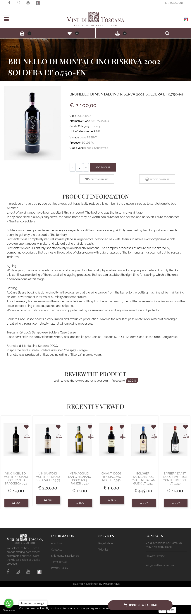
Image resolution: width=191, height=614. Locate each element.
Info (171, 609)
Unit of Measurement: (83, 131)
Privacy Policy (59, 567)
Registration (105, 543)
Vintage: (75, 137)
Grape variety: (78, 147)
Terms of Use (59, 561)
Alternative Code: (80, 121)
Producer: (75, 142)
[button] (174, 2)
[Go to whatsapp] (8, 603)
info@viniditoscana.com (160, 565)
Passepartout (111, 584)
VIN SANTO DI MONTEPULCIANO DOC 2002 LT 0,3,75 (47, 477)
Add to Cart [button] (103, 167)
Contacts (56, 549)
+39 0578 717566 (155, 556)
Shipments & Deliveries (65, 555)
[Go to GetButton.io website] (9, 610)
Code (73, 115)
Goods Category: (80, 126)
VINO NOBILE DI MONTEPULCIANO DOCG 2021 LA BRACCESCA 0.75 (16, 478)
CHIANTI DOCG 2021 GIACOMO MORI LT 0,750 (111, 477)
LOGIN (132, 380)
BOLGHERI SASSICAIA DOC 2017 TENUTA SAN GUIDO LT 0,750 (143, 478)
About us (56, 543)
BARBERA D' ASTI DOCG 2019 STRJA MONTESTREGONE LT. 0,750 (175, 478)
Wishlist (103, 549)
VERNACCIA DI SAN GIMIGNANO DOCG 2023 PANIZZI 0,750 (79, 478)
